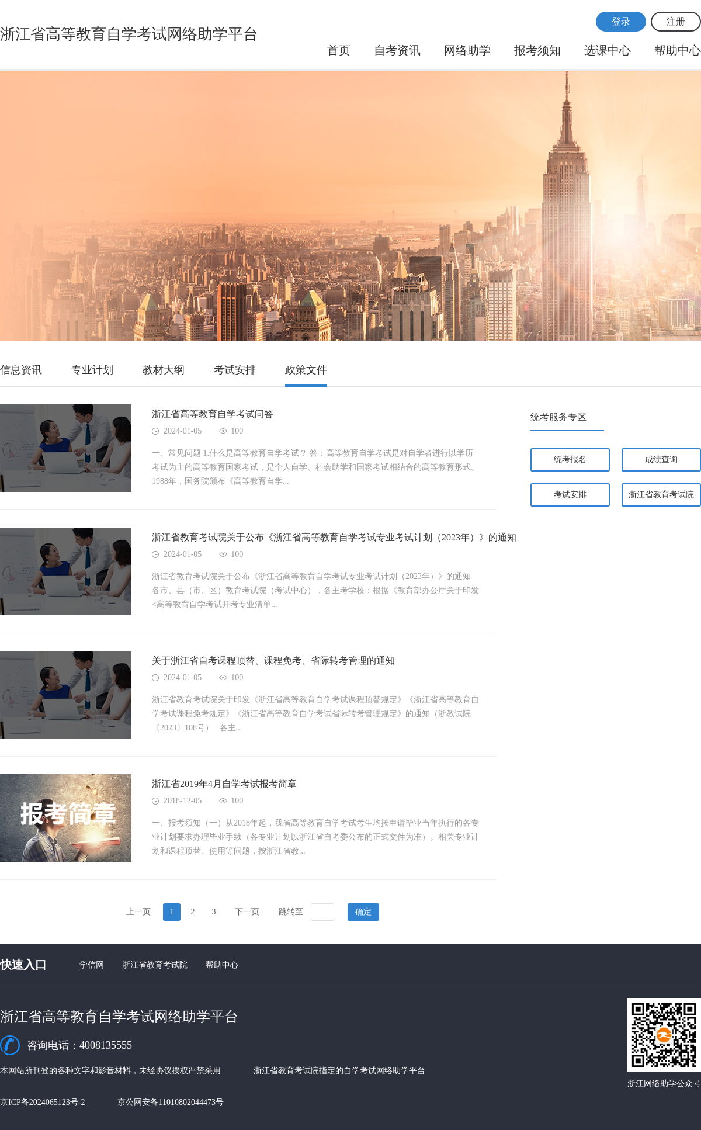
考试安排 (235, 370)
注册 (676, 21)
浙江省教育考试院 (661, 494)
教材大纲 (164, 370)
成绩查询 (661, 459)
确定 (363, 911)
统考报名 (570, 459)
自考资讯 (397, 50)
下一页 (247, 911)
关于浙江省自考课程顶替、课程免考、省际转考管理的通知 (273, 660)
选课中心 (607, 50)
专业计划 (92, 370)
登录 (621, 21)
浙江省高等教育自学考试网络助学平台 (129, 34)
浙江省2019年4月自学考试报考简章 (224, 784)
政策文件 (306, 370)
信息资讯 (21, 370)
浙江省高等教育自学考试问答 (212, 414)
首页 (338, 50)
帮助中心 (677, 50)
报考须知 (537, 50)
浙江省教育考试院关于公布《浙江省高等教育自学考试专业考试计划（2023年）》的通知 (334, 537)
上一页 (138, 911)
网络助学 (467, 50)
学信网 (91, 965)
